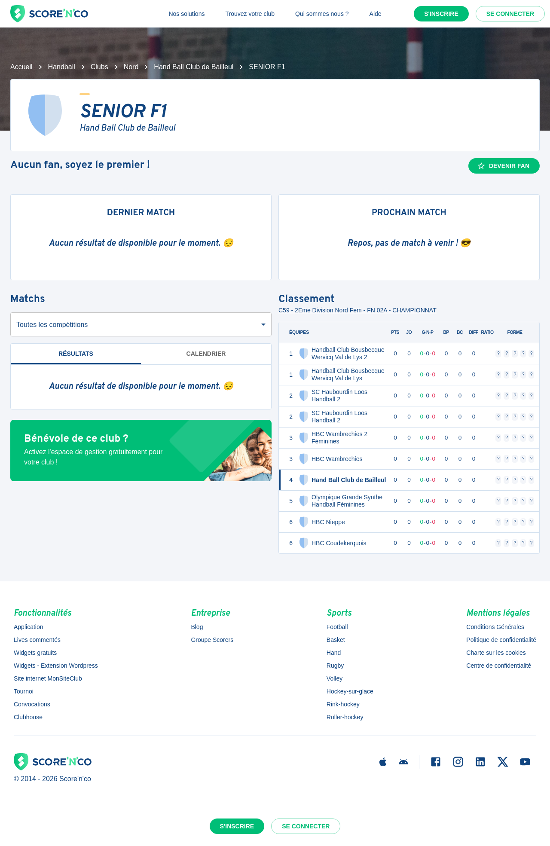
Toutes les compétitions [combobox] (52, 324)
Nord (131, 66)
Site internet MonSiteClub (48, 678)
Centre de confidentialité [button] (498, 665)
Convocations (32, 704)
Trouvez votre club (250, 13)
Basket (336, 639)
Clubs (99, 66)
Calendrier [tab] (206, 353)
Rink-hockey (343, 704)
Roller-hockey (345, 717)
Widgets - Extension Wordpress (56, 665)
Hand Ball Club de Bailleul (193, 66)
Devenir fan (503, 166)
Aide (376, 13)
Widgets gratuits (35, 652)
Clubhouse (28, 717)
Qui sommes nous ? (322, 13)
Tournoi (24, 691)
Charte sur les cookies (496, 652)
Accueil (21, 66)
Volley (334, 678)
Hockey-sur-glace (350, 691)
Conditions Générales (495, 626)
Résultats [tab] (76, 357)
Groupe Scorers (212, 639)
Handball (61, 66)
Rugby (335, 665)
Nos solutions (186, 13)
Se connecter (510, 13)
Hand (334, 652)
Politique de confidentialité (501, 639)
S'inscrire (441, 13)
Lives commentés (37, 639)
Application (28, 626)
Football (337, 626)
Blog (197, 626)
